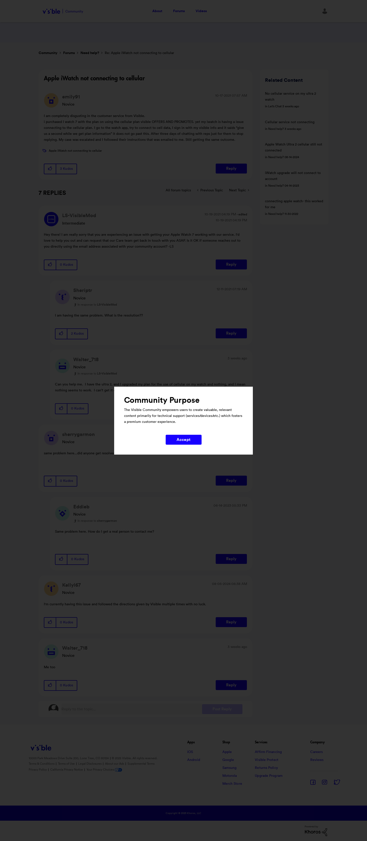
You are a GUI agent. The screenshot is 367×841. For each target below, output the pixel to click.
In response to (97, 304)
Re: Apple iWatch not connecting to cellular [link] (139, 53)
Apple (227, 752)
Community (48, 53)
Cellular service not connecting (290, 122)
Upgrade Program (269, 776)
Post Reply (222, 709)
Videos (201, 11)
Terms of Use (67, 763)
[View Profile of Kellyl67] (71, 585)
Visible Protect (266, 760)
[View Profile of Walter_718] (86, 359)
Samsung (229, 768)
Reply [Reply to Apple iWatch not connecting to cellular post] (231, 169)
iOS (190, 752)
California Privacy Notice (67, 769)
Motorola (229, 776)
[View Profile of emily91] (71, 96)
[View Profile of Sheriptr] (82, 290)
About (157, 11)
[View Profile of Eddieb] (81, 506)
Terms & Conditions (42, 763)
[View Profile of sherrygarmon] (78, 434)
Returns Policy (266, 768)
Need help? (89, 53)
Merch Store (232, 783)
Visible (63, 11)
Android (193, 760)
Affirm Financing (268, 752)
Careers (316, 752)
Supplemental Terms (141, 763)
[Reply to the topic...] (131, 709)
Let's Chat (275, 106)
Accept (183, 440)
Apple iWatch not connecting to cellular (75, 150)
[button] (50, 169)
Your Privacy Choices (104, 769)
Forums (179, 11)
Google (228, 760)
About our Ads (115, 763)
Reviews (317, 760)
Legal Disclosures (90, 763)
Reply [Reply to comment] (231, 264)
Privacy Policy (38, 769)
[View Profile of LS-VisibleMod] (79, 215)
